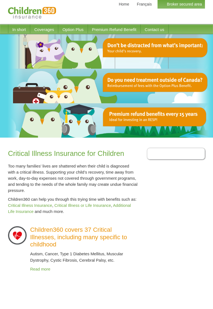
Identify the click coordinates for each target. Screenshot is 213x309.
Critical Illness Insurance (30, 205)
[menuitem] (19, 29)
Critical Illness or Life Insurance (82, 205)
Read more (40, 269)
